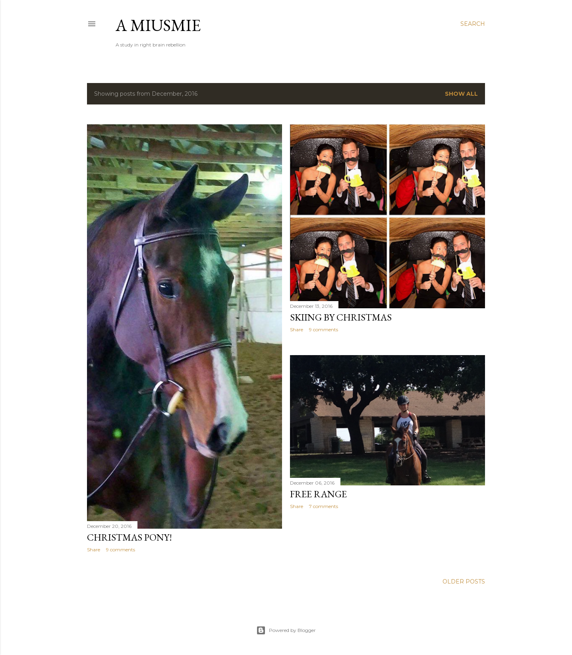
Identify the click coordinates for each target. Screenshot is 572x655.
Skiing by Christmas (341, 317)
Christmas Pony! (129, 537)
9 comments (120, 550)
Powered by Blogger (286, 630)
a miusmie (158, 25)
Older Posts (464, 581)
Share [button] (93, 550)
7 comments (323, 506)
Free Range (318, 494)
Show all (461, 93)
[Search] (472, 23)
